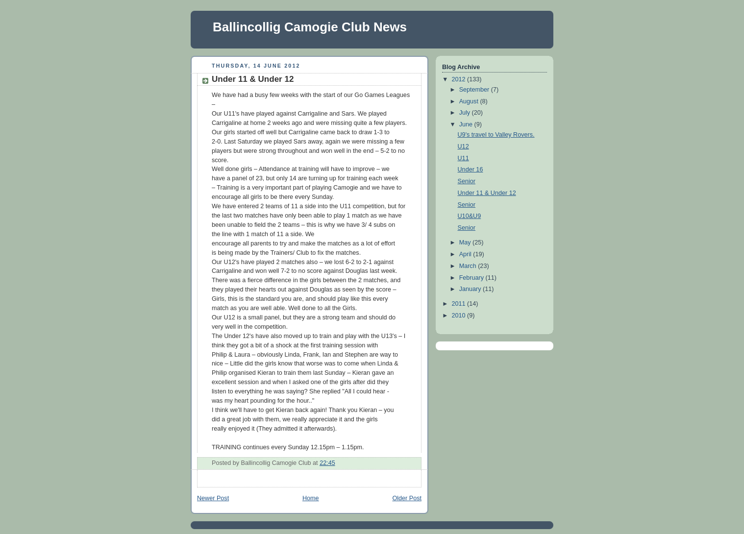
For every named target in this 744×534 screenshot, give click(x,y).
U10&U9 (469, 216)
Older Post (407, 498)
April (466, 254)
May (465, 242)
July (465, 112)
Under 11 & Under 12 (253, 79)
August (469, 101)
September (475, 89)
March (468, 266)
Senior (466, 181)
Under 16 (470, 169)
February (472, 277)
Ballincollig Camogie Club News (310, 27)
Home (310, 498)
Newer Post (213, 498)
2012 (460, 79)
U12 (463, 146)
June (466, 124)
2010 (460, 315)
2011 (460, 303)
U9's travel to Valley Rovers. (496, 134)
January (471, 289)
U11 (463, 158)
